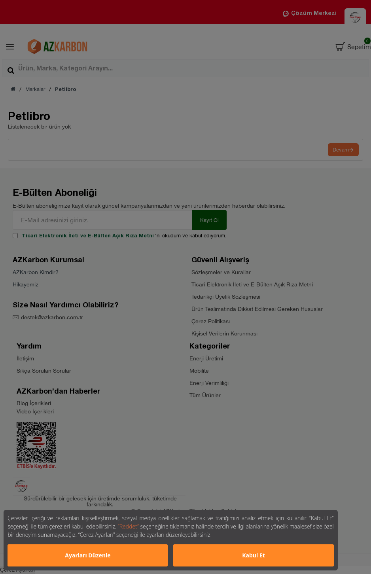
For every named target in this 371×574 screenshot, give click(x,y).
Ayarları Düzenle (87, 555)
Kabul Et (253, 555)
